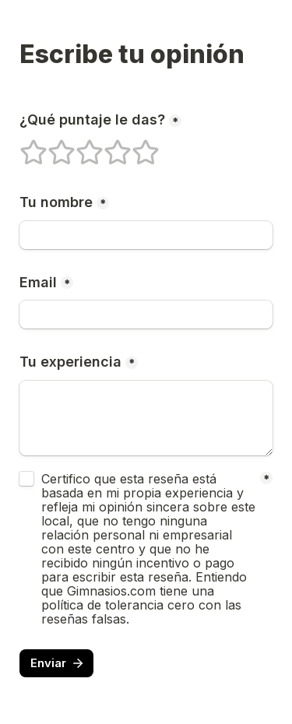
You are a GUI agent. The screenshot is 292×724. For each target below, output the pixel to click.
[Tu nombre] (146, 235)
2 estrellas (51, 146)
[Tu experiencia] (146, 418)
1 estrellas (23, 146)
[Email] (146, 314)
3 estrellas (79, 146)
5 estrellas (135, 146)
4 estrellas (107, 146)
